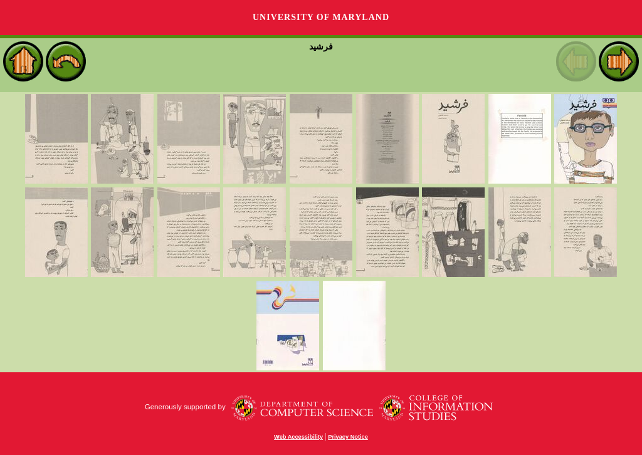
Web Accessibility (298, 437)
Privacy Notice (348, 437)
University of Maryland (321, 17)
